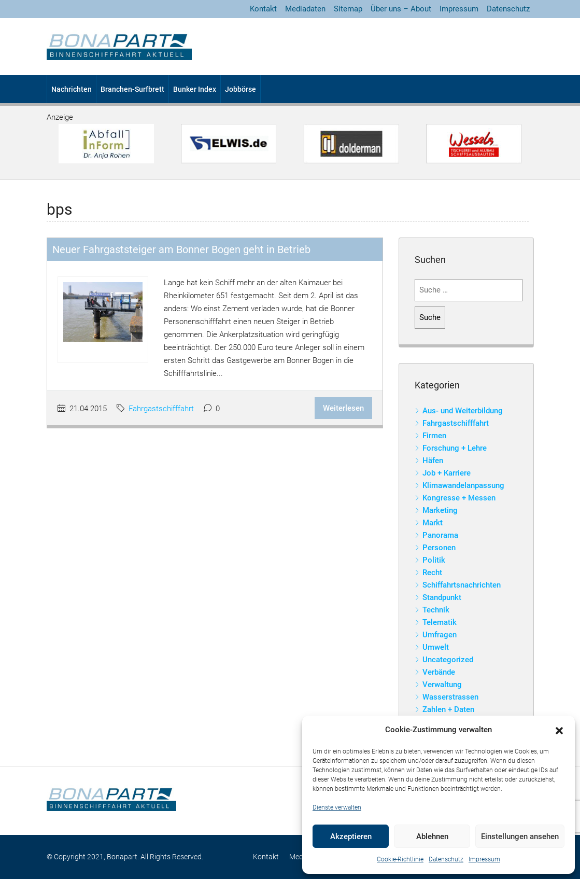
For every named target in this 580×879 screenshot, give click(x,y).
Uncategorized (447, 659)
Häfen (432, 460)
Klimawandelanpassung (463, 485)
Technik (435, 610)
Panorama (440, 535)
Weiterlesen (343, 408)
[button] (559, 730)
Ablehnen (432, 836)
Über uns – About (401, 8)
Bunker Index (194, 89)
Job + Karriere (446, 473)
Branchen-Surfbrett (132, 89)
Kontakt (263, 8)
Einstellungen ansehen (520, 836)
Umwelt (435, 647)
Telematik (439, 622)
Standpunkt (441, 597)
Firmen (434, 435)
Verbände (438, 672)
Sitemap (348, 8)
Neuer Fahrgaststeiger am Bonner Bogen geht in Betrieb (181, 249)
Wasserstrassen (450, 697)
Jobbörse (240, 89)
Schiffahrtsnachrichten (461, 585)
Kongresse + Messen (459, 498)
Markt (432, 522)
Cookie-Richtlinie (400, 859)
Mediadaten (305, 8)
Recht (432, 572)
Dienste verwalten (337, 807)
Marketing (440, 510)
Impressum (484, 859)
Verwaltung (442, 684)
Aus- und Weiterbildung (462, 410)
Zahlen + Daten (448, 709)
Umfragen (439, 634)
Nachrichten (71, 89)
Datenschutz (446, 859)
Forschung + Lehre (454, 448)
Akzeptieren (351, 836)
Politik (433, 560)
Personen (439, 547)
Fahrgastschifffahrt (161, 408)
